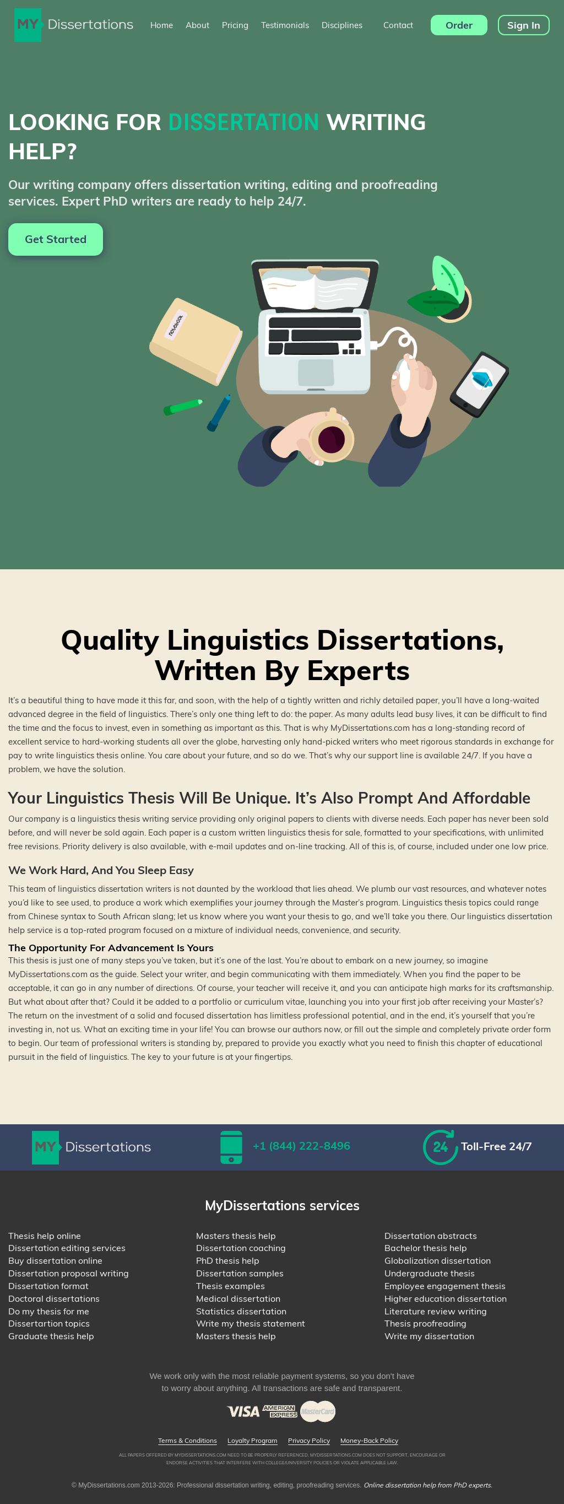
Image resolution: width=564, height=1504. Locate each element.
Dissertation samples (240, 1273)
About (197, 25)
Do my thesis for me (48, 1311)
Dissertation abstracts (430, 1235)
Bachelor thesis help (425, 1247)
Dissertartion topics (49, 1323)
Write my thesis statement (250, 1323)
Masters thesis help (236, 1235)
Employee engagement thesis (445, 1285)
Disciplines (346, 25)
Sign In (523, 25)
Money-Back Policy (369, 1440)
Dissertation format (48, 1285)
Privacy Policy (309, 1440)
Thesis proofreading (425, 1323)
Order (459, 25)
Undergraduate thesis (429, 1273)
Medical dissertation (238, 1298)
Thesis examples (230, 1285)
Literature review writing (435, 1311)
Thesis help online (44, 1235)
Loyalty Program (252, 1440)
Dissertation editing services (67, 1247)
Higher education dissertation (445, 1298)
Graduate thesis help (51, 1335)
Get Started (55, 239)
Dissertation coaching (241, 1247)
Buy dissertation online (55, 1260)
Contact (398, 25)
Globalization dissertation (437, 1260)
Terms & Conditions (187, 1440)
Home (161, 25)
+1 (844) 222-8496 (301, 1145)
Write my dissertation (429, 1335)
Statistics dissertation (241, 1311)
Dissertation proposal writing (68, 1273)
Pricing (235, 25)
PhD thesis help (227, 1260)
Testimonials (285, 25)
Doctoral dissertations (54, 1298)
